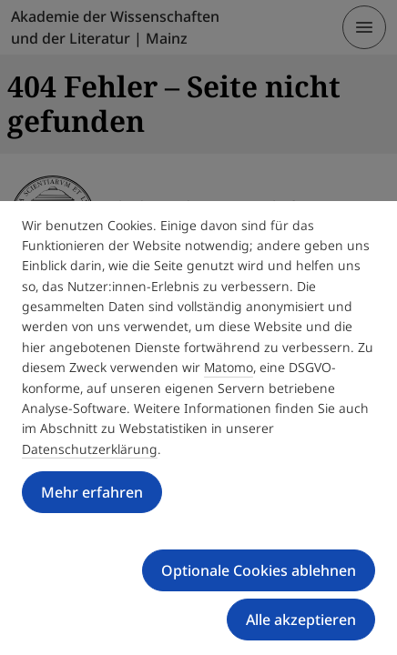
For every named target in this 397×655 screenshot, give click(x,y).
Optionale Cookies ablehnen (258, 570)
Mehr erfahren (92, 492)
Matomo (228, 367)
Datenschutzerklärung (90, 449)
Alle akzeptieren (301, 620)
